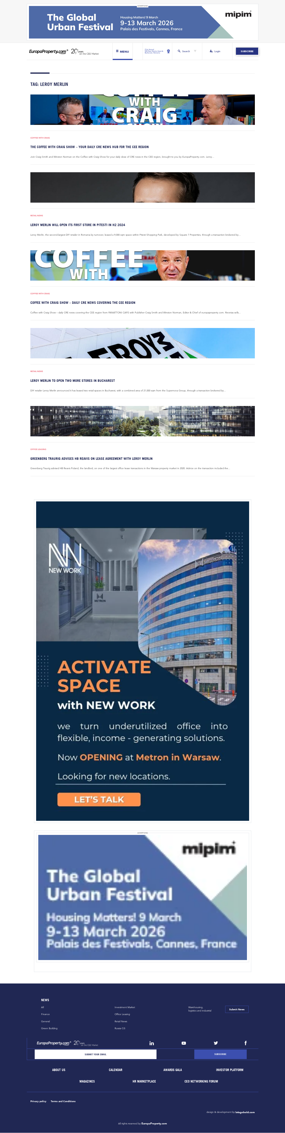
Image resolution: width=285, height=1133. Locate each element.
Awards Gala (173, 1070)
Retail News (36, 216)
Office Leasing (38, 449)
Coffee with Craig (40, 138)
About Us (58, 1070)
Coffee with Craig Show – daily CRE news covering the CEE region (82, 303)
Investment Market (125, 1007)
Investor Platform (229, 1070)
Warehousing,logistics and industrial (199, 1009)
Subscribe (247, 51)
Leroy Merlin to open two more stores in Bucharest (72, 380)
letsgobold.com (245, 1112)
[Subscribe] (220, 1054)
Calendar (116, 1070)
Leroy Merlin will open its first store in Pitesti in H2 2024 (77, 225)
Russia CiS (120, 1028)
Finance (45, 1014)
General (45, 1021)
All (42, 1007)
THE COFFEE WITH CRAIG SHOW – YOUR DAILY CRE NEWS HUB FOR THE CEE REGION (89, 147)
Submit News (237, 1009)
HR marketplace (144, 1081)
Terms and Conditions (63, 1101)
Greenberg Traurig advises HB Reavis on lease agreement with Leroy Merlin (91, 458)
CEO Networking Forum (201, 1081)
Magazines (87, 1081)
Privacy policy (38, 1101)
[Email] (96, 1054)
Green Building (49, 1028)
